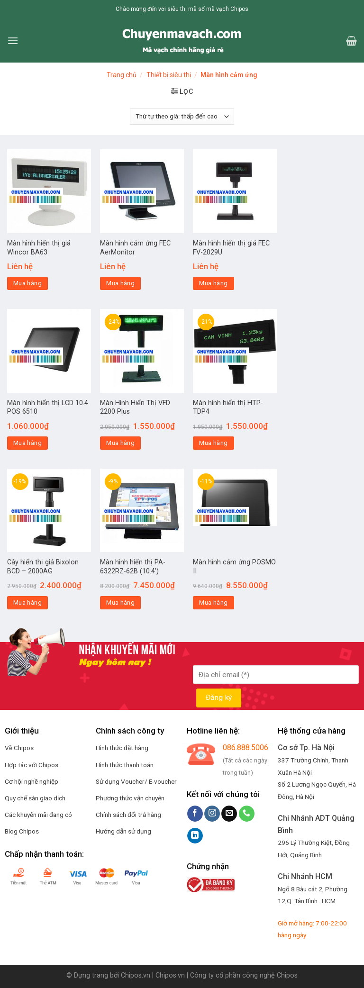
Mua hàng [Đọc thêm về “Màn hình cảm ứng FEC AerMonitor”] (120, 283)
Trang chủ (121, 75)
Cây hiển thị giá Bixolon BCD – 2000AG (43, 566)
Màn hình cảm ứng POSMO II (234, 566)
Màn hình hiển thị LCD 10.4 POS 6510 (47, 407)
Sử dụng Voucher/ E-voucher (136, 781)
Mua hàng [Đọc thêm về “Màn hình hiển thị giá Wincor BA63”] (27, 283)
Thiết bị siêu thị (168, 75)
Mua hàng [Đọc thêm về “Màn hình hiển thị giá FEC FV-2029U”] (213, 283)
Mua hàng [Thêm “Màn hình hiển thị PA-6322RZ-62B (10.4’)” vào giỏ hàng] (120, 602)
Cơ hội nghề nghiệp (31, 781)
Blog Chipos (22, 831)
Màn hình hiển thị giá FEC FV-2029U (231, 247)
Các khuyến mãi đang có (38, 814)
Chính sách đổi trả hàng (128, 814)
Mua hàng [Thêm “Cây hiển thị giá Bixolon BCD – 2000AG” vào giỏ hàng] (27, 602)
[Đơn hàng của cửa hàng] (182, 117)
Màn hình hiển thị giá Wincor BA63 (39, 247)
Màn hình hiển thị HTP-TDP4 (228, 407)
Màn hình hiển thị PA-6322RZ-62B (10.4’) (132, 566)
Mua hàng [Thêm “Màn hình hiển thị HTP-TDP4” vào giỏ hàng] (213, 442)
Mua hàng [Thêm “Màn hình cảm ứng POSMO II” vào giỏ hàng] (213, 602)
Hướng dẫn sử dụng (123, 831)
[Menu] (12, 40)
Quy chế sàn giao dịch (35, 798)
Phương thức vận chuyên (130, 798)
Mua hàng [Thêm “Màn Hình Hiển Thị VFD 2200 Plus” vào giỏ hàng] (120, 442)
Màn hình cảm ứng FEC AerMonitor (135, 247)
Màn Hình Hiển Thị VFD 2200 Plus (135, 407)
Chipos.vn (135, 975)
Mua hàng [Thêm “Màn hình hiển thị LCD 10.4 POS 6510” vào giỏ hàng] (27, 442)
